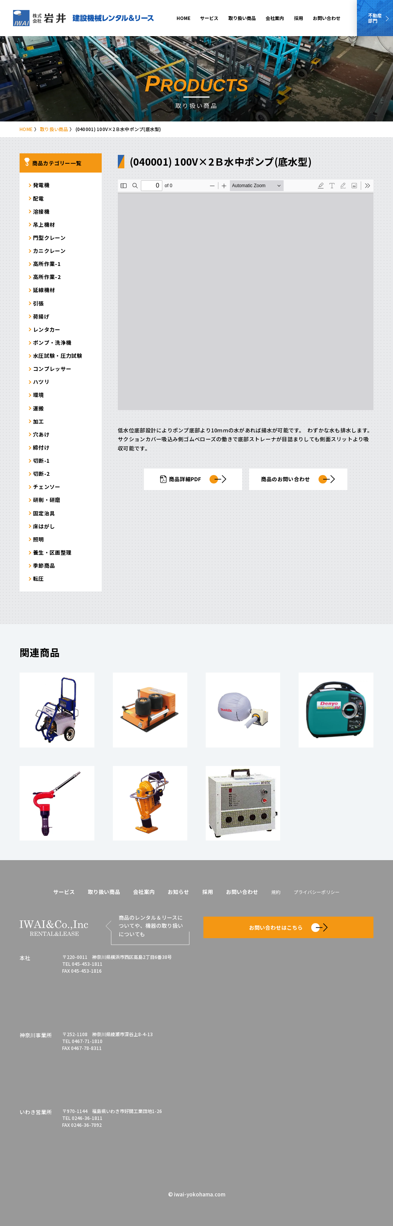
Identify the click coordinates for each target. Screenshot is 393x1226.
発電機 (41, 185)
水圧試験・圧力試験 (57, 355)
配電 (38, 198)
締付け (41, 447)
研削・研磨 (46, 499)
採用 (298, 18)
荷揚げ (41, 316)
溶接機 (41, 211)
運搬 (38, 408)
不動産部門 (375, 18)
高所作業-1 (47, 263)
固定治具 (44, 513)
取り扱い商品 (242, 18)
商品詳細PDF (193, 479)
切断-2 (41, 473)
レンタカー (46, 329)
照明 (38, 539)
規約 (276, 892)
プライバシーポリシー (317, 892)
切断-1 (41, 460)
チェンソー (46, 486)
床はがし (44, 526)
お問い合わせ (326, 18)
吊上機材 (44, 224)
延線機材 (44, 290)
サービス (209, 18)
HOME (183, 18)
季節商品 (44, 565)
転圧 (38, 578)
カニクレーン (49, 250)
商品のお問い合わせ (298, 479)
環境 (38, 395)
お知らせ (178, 891)
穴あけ (41, 434)
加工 (38, 421)
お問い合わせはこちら (288, 928)
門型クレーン (49, 237)
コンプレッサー (52, 368)
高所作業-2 (47, 277)
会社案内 (275, 18)
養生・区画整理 (52, 552)
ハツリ (41, 381)
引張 (38, 303)
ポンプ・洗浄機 (52, 342)
